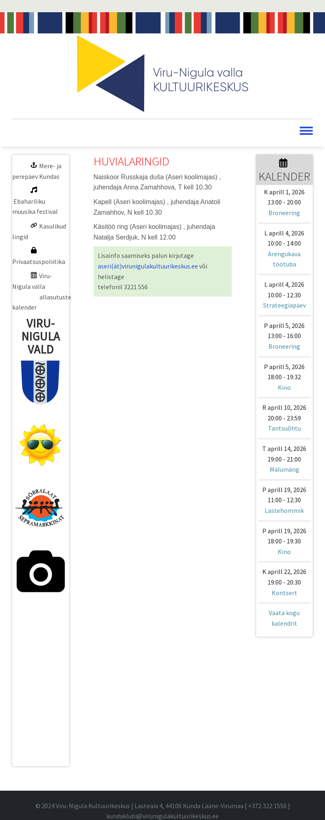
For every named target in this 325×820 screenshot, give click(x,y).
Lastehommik (284, 510)
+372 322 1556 (267, 806)
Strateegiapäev (284, 305)
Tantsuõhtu (284, 428)
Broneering (284, 213)
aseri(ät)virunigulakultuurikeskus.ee (148, 266)
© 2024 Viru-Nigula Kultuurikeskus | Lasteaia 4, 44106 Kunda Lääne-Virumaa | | (162, 806)
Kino (284, 387)
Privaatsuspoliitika (38, 261)
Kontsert (284, 593)
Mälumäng (284, 469)
